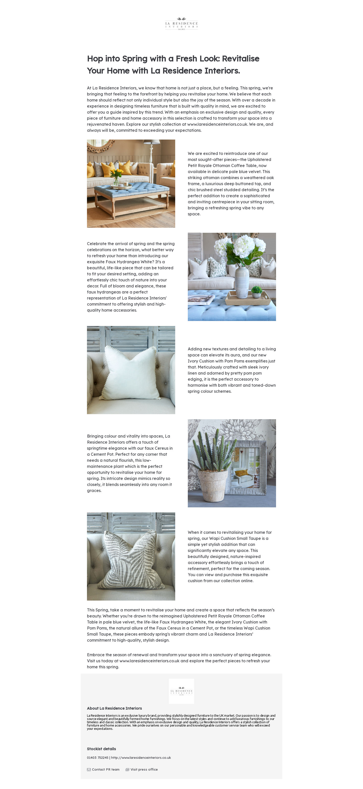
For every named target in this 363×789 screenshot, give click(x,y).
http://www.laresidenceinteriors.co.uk (141, 757)
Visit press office (142, 769)
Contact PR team (103, 769)
